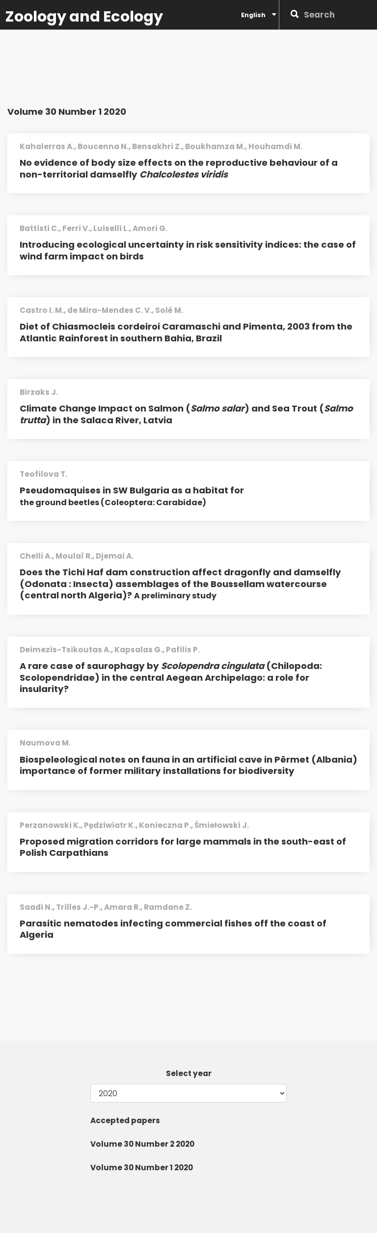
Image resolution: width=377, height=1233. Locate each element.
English (258, 15)
